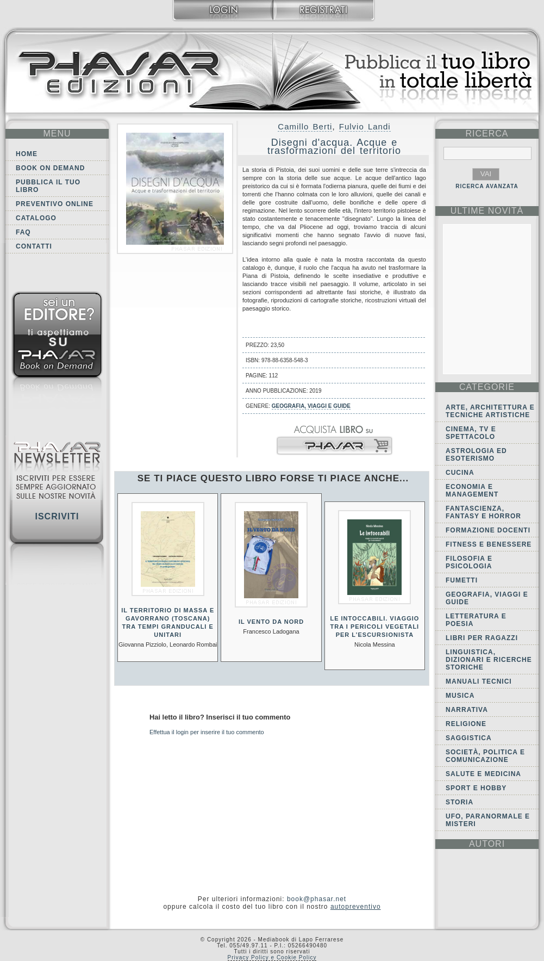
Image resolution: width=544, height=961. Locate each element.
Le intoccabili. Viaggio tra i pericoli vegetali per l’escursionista (374, 626)
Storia (459, 802)
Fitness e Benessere (489, 544)
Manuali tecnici (479, 681)
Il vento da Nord (271, 621)
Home (26, 154)
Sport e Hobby (476, 788)
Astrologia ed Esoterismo (476, 454)
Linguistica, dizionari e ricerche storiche (489, 659)
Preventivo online (54, 204)
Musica (460, 695)
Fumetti (462, 580)
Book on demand (50, 168)
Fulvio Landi (365, 126)
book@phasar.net (316, 899)
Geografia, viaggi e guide (311, 406)
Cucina (460, 472)
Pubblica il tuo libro (48, 186)
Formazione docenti (488, 530)
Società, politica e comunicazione (485, 756)
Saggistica (469, 738)
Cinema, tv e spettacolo (471, 433)
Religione (466, 724)
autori (487, 843)
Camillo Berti (305, 126)
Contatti (34, 246)
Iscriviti (57, 516)
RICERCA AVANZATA (486, 186)
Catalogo (36, 218)
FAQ (23, 232)
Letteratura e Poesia (476, 620)
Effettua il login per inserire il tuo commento (206, 732)
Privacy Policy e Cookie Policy (272, 957)
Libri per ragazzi (482, 638)
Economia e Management (472, 490)
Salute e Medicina (483, 774)
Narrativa (467, 710)
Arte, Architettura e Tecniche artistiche (490, 411)
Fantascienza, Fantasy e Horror (483, 512)
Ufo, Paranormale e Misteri (488, 820)
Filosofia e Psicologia (469, 562)
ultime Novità (487, 210)
